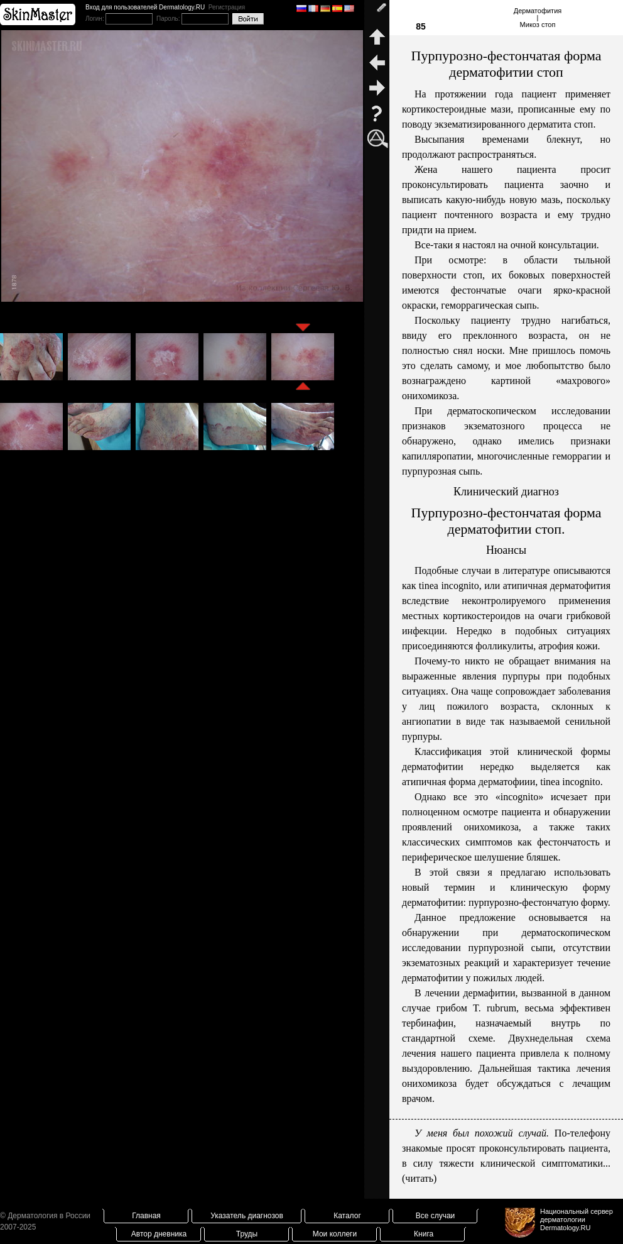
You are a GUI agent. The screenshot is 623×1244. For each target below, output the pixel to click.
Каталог (347, 1215)
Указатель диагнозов (246, 1215)
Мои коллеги (335, 1234)
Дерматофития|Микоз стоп (538, 17)
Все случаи (435, 1215)
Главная (146, 1215)
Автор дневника (159, 1234)
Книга (423, 1234)
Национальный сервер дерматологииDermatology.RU (576, 1219)
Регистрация (227, 7)
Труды (246, 1234)
